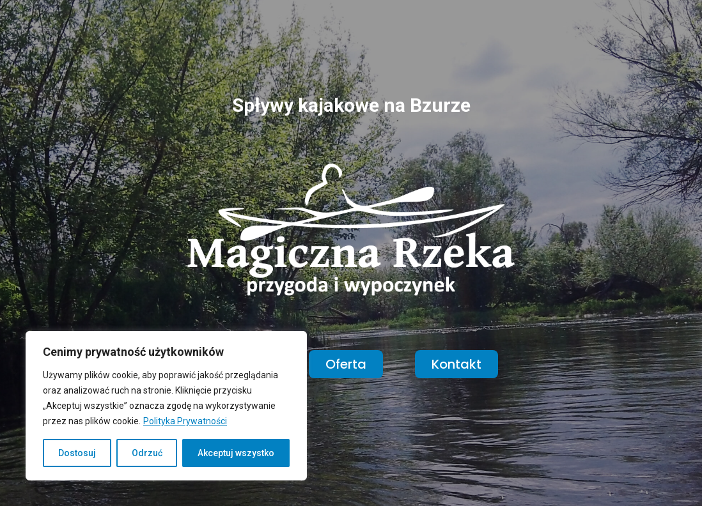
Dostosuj (77, 453)
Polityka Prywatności (185, 421)
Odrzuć (147, 453)
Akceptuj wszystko (236, 453)
